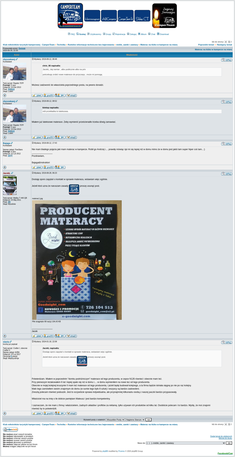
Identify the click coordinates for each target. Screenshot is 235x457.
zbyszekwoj (9, 59)
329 (9, 89)
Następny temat (224, 45)
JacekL (6, 173)
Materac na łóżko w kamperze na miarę (159, 45)
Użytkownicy (94, 34)
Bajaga (6, 143)
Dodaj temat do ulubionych (221, 436)
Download (163, 34)
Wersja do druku (225, 438)
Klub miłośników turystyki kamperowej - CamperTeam (29, 45)
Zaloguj (131, 34)
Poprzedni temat (206, 45)
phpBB (105, 451)
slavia (6, 342)
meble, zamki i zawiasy (127, 45)
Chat (151, 34)
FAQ (71, 34)
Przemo (121, 451)
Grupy (107, 34)
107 (9, 156)
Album (142, 34)
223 (13, 89)
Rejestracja (119, 34)
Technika (61, 45)
